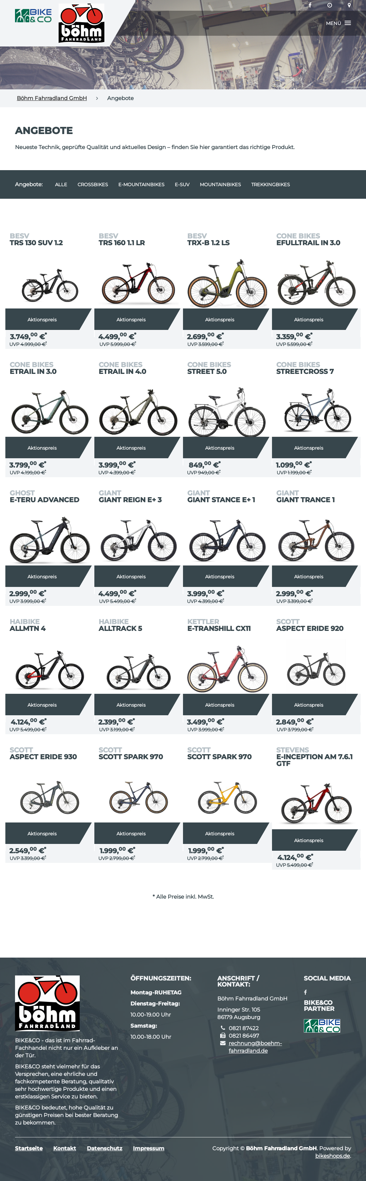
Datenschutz (104, 1148)
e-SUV (182, 184)
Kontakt (64, 1148)
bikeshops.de (332, 1155)
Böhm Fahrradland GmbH (52, 98)
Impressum (148, 1148)
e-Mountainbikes (141, 184)
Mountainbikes (220, 184)
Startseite (29, 1148)
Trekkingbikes (270, 184)
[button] (338, 23)
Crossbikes (93, 184)
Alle (61, 184)
